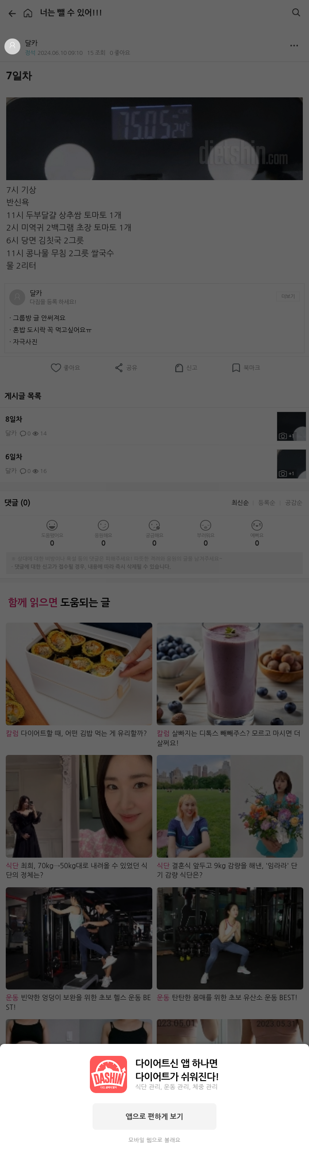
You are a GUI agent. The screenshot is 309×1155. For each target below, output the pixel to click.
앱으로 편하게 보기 (154, 1116)
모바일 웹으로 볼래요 (154, 1140)
